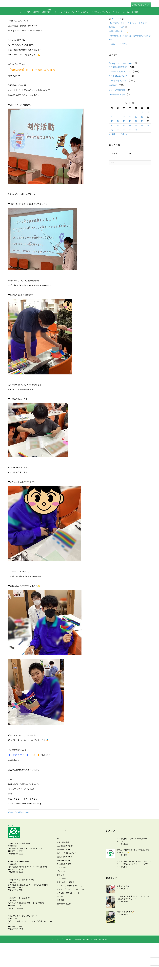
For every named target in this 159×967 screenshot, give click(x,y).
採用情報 (135, 20)
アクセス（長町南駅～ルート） (69, 909)
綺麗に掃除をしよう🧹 (119, 48)
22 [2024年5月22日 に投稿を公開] (124, 142)
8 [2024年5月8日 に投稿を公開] (124, 133)
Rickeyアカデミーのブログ (121, 80)
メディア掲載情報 (117, 106)
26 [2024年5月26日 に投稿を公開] (148, 142)
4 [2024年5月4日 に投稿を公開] (142, 128)
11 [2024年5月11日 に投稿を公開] (142, 133)
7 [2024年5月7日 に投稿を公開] (118, 133)
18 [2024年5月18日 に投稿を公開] (142, 137)
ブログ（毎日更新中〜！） (49, 19)
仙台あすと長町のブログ (19, 829)
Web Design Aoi (100, 955)
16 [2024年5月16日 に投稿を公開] (130, 137)
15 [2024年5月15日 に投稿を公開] (124, 137)
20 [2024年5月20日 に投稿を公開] (112, 142)
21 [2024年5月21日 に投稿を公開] (118, 142)
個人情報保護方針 (64, 920)
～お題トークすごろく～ (120, 60)
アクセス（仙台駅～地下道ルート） (71, 906)
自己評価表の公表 (117, 111)
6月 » (124, 150)
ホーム (23, 20)
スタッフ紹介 (64, 20)
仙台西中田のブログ (118, 97)
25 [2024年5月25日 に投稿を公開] (142, 142)
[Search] (130, 179)
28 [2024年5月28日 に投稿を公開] (118, 146)
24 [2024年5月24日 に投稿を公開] (136, 142)
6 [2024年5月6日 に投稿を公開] (112, 133)
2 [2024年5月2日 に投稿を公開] (130, 128)
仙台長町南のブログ (118, 92)
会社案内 (126, 20)
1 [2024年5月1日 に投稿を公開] (124, 128)
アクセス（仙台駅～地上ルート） (70, 902)
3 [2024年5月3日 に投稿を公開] (136, 128)
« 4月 (112, 150)
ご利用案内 (94, 20)
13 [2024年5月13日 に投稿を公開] (112, 137)
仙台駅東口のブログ (65, 866)
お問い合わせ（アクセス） (110, 20)
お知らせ (84, 20)
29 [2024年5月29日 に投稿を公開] (124, 146)
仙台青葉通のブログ (118, 83)
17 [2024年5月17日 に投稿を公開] (136, 137)
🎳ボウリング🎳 (116, 35)
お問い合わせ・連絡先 (65, 898)
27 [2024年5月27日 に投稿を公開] (112, 146)
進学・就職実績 (33, 20)
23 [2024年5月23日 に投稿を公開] (130, 142)
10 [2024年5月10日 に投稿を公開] (136, 133)
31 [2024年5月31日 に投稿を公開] (136, 146)
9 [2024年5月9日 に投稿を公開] (130, 133)
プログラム (75, 20)
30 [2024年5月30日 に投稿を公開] (130, 146)
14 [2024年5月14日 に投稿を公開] (118, 137)
